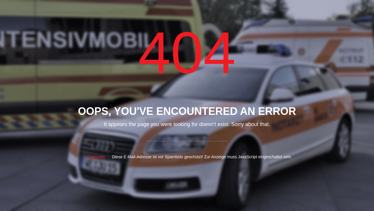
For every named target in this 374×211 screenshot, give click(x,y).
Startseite (96, 156)
